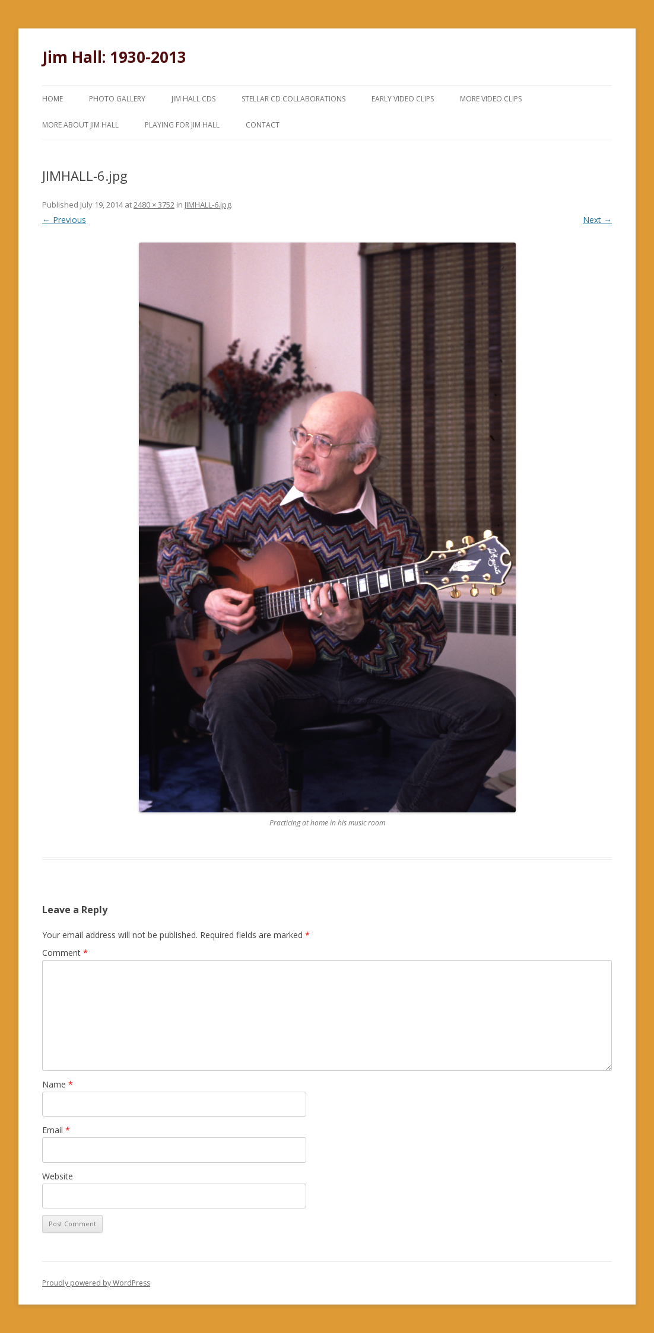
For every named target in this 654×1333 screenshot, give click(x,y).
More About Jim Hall (80, 125)
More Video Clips (491, 99)
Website (57, 1176)
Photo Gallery (117, 99)
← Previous (64, 219)
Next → (597, 219)
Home (52, 99)
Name (57, 1084)
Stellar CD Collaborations (293, 99)
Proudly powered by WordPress (96, 1283)
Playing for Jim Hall (182, 125)
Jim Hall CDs (193, 99)
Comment (65, 952)
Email (56, 1130)
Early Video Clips (403, 99)
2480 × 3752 (154, 204)
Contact (263, 125)
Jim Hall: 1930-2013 (114, 57)
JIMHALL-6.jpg (208, 204)
